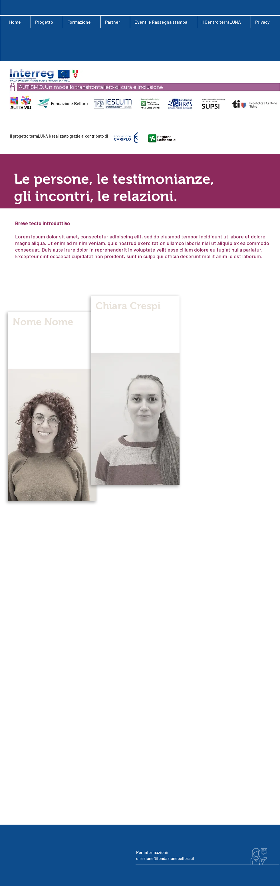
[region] (52, 406)
